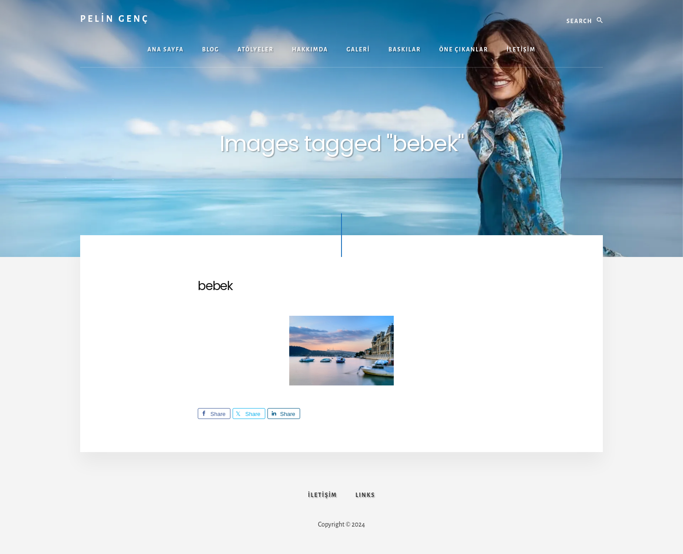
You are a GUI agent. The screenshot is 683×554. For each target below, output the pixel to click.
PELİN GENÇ (114, 19)
